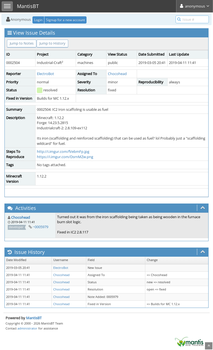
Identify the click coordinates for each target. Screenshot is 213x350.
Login (38, 19)
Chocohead (117, 73)
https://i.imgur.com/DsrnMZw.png (65, 156)
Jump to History (52, 43)
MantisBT (34, 317)
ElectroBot (45, 73)
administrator (27, 328)
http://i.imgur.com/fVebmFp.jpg (63, 151)
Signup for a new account (65, 19)
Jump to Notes (22, 43)
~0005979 (40, 226)
